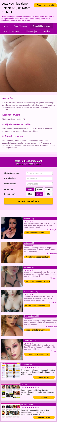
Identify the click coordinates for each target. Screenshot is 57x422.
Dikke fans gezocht (45, 5)
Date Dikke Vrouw (11, 31)
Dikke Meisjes (31, 31)
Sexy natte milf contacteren (37, 354)
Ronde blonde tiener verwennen (37, 330)
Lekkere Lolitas (44, 417)
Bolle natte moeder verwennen (37, 233)
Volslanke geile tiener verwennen (37, 306)
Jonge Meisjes (44, 377)
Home (5, 26)
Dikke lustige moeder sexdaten (37, 257)
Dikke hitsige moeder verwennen (37, 281)
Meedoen (47, 31)
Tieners (44, 397)
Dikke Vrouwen (20, 26)
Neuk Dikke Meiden (41, 26)
